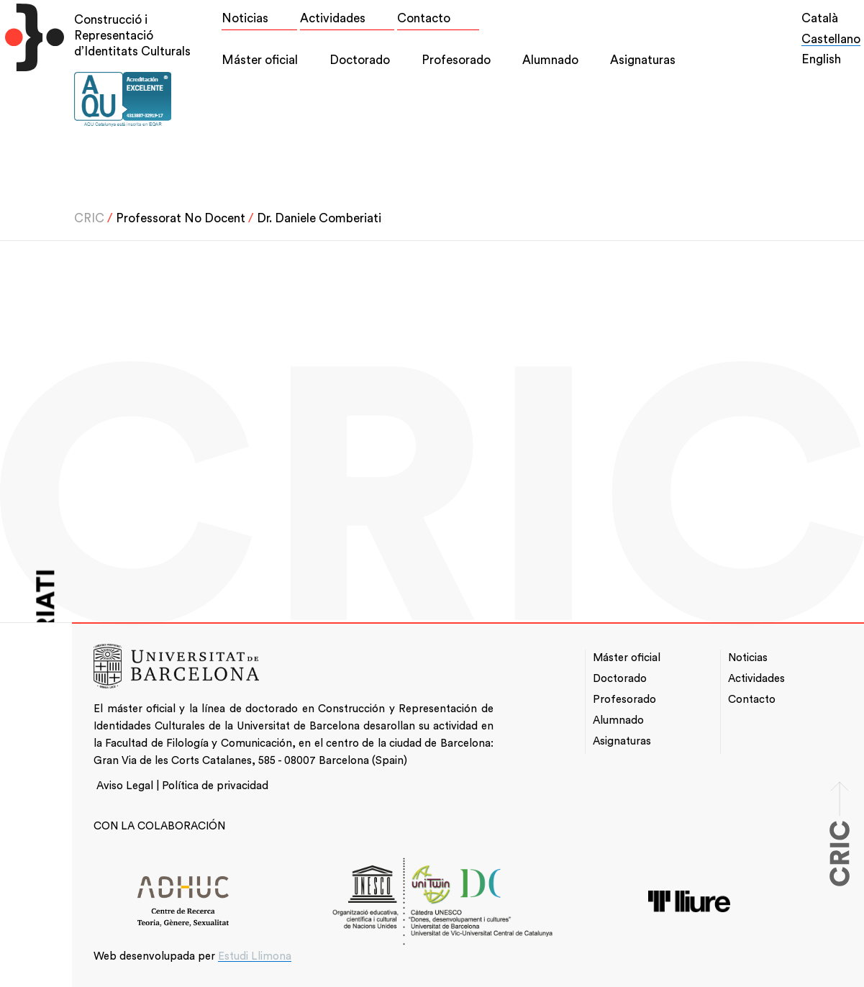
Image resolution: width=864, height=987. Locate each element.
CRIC (89, 218)
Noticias (245, 18)
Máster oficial (260, 60)
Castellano (830, 39)
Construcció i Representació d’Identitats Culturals (132, 36)
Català (819, 18)
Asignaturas (643, 60)
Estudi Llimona (254, 956)
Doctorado (359, 60)
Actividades (332, 18)
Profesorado (456, 60)
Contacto (423, 18)
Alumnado (550, 60)
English (821, 59)
